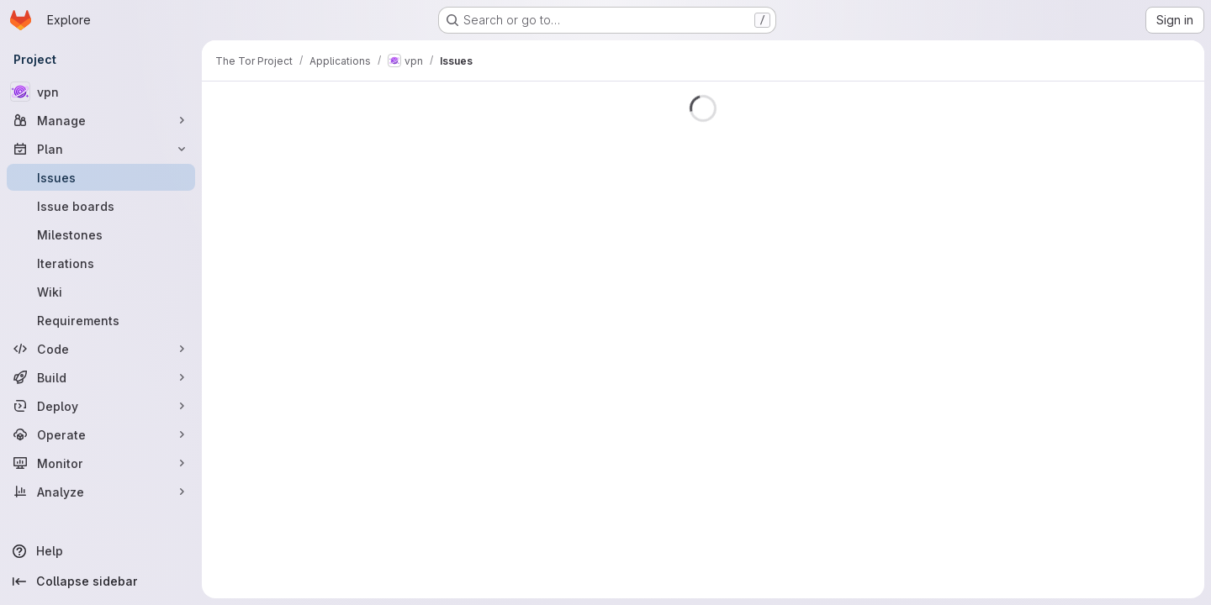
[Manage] (101, 120)
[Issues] (101, 177)
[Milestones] (101, 234)
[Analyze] (101, 491)
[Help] (101, 551)
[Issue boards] (101, 205)
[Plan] (101, 148)
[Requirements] (101, 320)
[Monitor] (101, 463)
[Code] (101, 348)
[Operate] (101, 434)
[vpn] (101, 91)
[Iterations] (101, 263)
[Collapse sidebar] (101, 581)
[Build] (101, 377)
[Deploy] (101, 405)
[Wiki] (101, 291)
